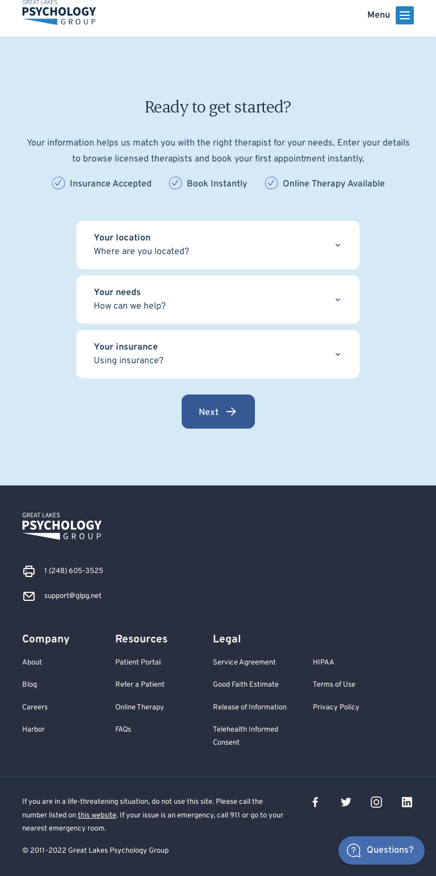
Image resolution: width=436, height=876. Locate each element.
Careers (35, 707)
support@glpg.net (73, 596)
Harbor (33, 729)
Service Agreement (244, 662)
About (32, 662)
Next (218, 411)
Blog (29, 685)
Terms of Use (334, 685)
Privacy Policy (336, 707)
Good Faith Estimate (246, 685)
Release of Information (250, 707)
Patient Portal (138, 662)
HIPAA (323, 662)
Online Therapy (139, 707)
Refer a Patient (140, 685)
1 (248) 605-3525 (73, 571)
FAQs (123, 729)
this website (97, 815)
